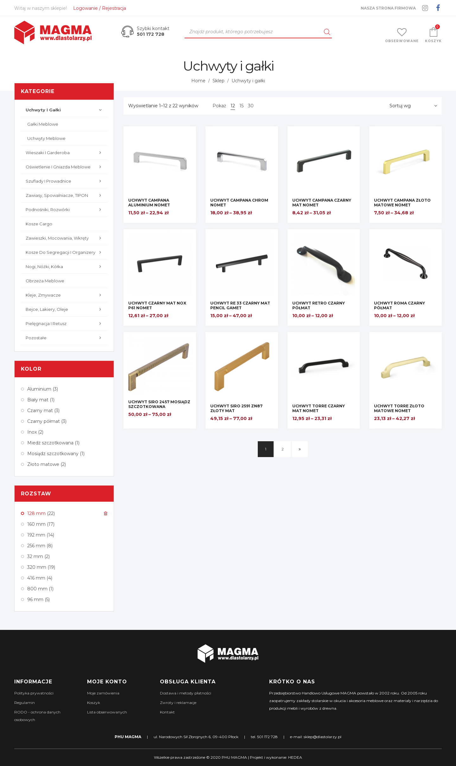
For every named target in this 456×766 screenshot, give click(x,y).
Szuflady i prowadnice (65, 181)
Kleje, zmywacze (65, 295)
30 (251, 106)
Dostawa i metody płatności (185, 693)
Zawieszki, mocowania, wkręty (65, 238)
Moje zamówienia (103, 693)
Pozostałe (65, 338)
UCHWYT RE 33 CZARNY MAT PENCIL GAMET (240, 305)
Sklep (218, 81)
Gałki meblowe (42, 124)
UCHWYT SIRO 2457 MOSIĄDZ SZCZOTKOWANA (159, 404)
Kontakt (167, 712)
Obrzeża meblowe (45, 280)
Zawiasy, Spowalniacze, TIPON (65, 195)
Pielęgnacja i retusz (65, 323)
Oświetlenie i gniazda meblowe (65, 167)
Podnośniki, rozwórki (65, 209)
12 (233, 106)
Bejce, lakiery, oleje (65, 309)
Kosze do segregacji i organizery (65, 252)
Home (198, 81)
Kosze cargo (39, 223)
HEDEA (295, 757)
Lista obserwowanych (107, 712)
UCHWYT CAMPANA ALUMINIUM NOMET (149, 202)
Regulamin (24, 702)
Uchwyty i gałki (65, 110)
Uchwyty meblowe (46, 138)
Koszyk (93, 702)
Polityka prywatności (34, 693)
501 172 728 (150, 34)
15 (241, 106)
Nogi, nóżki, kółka (65, 266)
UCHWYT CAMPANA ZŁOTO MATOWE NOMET (402, 202)
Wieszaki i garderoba (65, 152)
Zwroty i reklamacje (178, 702)
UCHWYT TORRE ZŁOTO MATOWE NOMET (399, 408)
